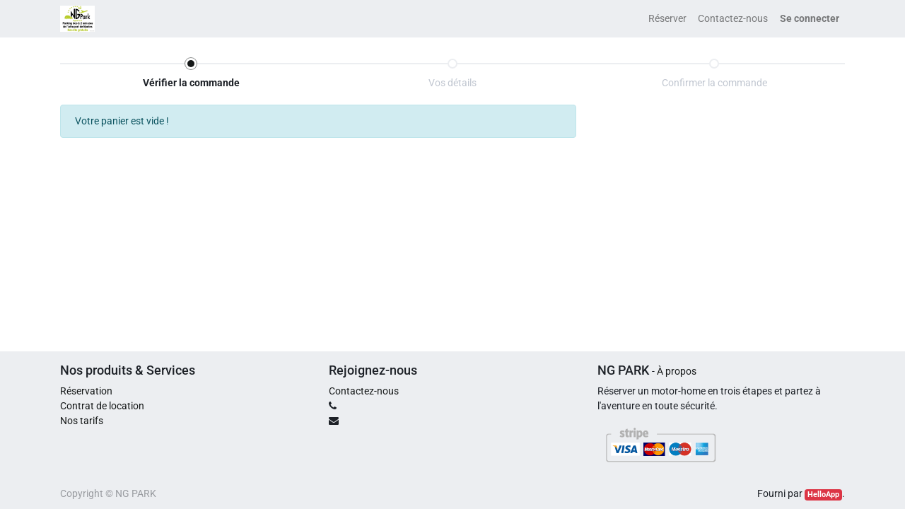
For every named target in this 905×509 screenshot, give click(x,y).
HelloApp (823, 494)
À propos (676, 371)
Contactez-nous (364, 391)
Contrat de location (102, 405)
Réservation (86, 391)
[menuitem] (667, 19)
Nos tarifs (81, 420)
